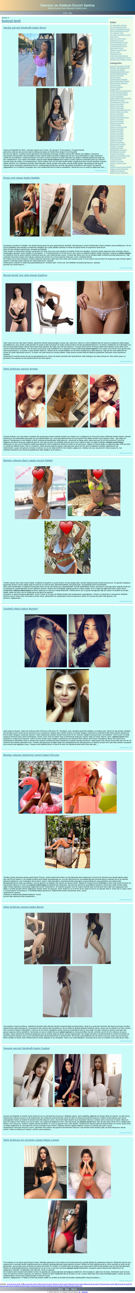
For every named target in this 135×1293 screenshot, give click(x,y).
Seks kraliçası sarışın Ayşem (20, 368)
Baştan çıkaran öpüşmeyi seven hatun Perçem (31, 755)
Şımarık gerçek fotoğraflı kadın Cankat (26, 1048)
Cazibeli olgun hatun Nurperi (20, 608)
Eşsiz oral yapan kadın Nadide (21, 177)
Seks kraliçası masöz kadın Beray (23, 907)
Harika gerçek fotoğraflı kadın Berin (24, 27)
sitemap (85, 1292)
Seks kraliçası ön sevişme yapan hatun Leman (31, 1140)
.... (105, 167)
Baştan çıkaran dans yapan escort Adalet (28, 460)
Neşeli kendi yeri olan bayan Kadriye (25, 275)
